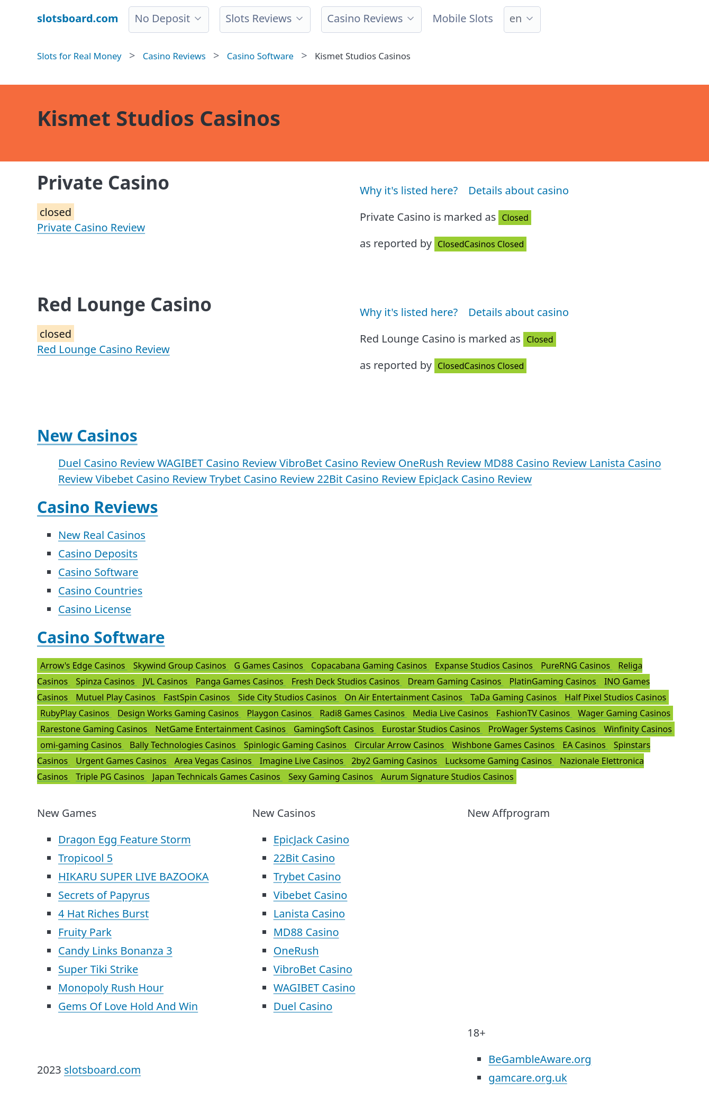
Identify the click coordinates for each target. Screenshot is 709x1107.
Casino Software (98, 572)
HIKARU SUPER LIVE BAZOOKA (133, 876)
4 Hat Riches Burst (103, 913)
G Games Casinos (270, 665)
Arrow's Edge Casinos (84, 665)
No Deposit (162, 18)
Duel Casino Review (107, 463)
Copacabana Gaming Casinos (370, 665)
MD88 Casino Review (536, 463)
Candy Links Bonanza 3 (115, 950)
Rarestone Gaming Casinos (94, 729)
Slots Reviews (258, 18)
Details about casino (518, 190)
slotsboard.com (102, 1070)
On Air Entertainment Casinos (404, 697)
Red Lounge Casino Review (103, 349)
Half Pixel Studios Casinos (615, 697)
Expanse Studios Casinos (485, 665)
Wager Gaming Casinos (624, 713)
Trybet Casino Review (263, 479)
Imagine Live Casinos (303, 761)
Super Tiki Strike (98, 969)
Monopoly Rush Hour (110, 987)
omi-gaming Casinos (82, 745)
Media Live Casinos (451, 713)
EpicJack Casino (311, 839)
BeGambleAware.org (539, 1059)
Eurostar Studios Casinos (432, 729)
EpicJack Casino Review (475, 479)
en (516, 18)
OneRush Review (441, 463)
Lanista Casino (310, 913)
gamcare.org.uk (527, 1077)
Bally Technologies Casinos (184, 745)
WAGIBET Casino (315, 987)
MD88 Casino (306, 932)
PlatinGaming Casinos (553, 681)
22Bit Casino (304, 858)
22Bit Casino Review (368, 479)
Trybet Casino (307, 876)
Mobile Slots (462, 18)
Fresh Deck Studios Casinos (347, 681)
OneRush (296, 950)
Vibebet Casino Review (152, 479)
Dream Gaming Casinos (456, 681)
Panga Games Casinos (241, 681)
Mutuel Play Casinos (117, 697)
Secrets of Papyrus (104, 895)
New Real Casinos (102, 535)
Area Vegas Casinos (214, 761)
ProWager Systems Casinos (543, 729)
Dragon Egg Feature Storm (124, 839)
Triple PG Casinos (111, 776)
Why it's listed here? (409, 190)
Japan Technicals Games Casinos (217, 776)
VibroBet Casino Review (338, 463)
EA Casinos (585, 745)
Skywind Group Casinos (181, 665)
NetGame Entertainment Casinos (221, 729)
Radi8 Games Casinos (363, 713)
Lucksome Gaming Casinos (499, 761)
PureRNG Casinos (576, 665)
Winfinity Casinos (638, 729)
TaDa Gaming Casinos (514, 697)
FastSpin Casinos (197, 697)
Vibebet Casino (311, 895)
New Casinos (87, 435)
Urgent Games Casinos (122, 761)
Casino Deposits (98, 553)
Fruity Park (85, 932)
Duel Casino (303, 1006)
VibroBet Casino (313, 969)
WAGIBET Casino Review (218, 463)
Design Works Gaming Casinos (179, 713)
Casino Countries (100, 590)
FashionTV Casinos (534, 713)
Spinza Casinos (106, 681)
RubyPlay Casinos (76, 713)
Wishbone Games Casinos (504, 745)
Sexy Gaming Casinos (331, 776)
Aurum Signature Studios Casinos (447, 776)
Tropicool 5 (85, 858)
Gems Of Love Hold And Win (128, 1006)
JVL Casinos (166, 681)
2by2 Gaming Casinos (395, 761)
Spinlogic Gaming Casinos (296, 745)
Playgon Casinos (280, 713)
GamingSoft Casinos (335, 729)
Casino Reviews (365, 18)
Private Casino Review (91, 227)
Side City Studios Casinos (288, 697)
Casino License (94, 609)
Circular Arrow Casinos (400, 745)
